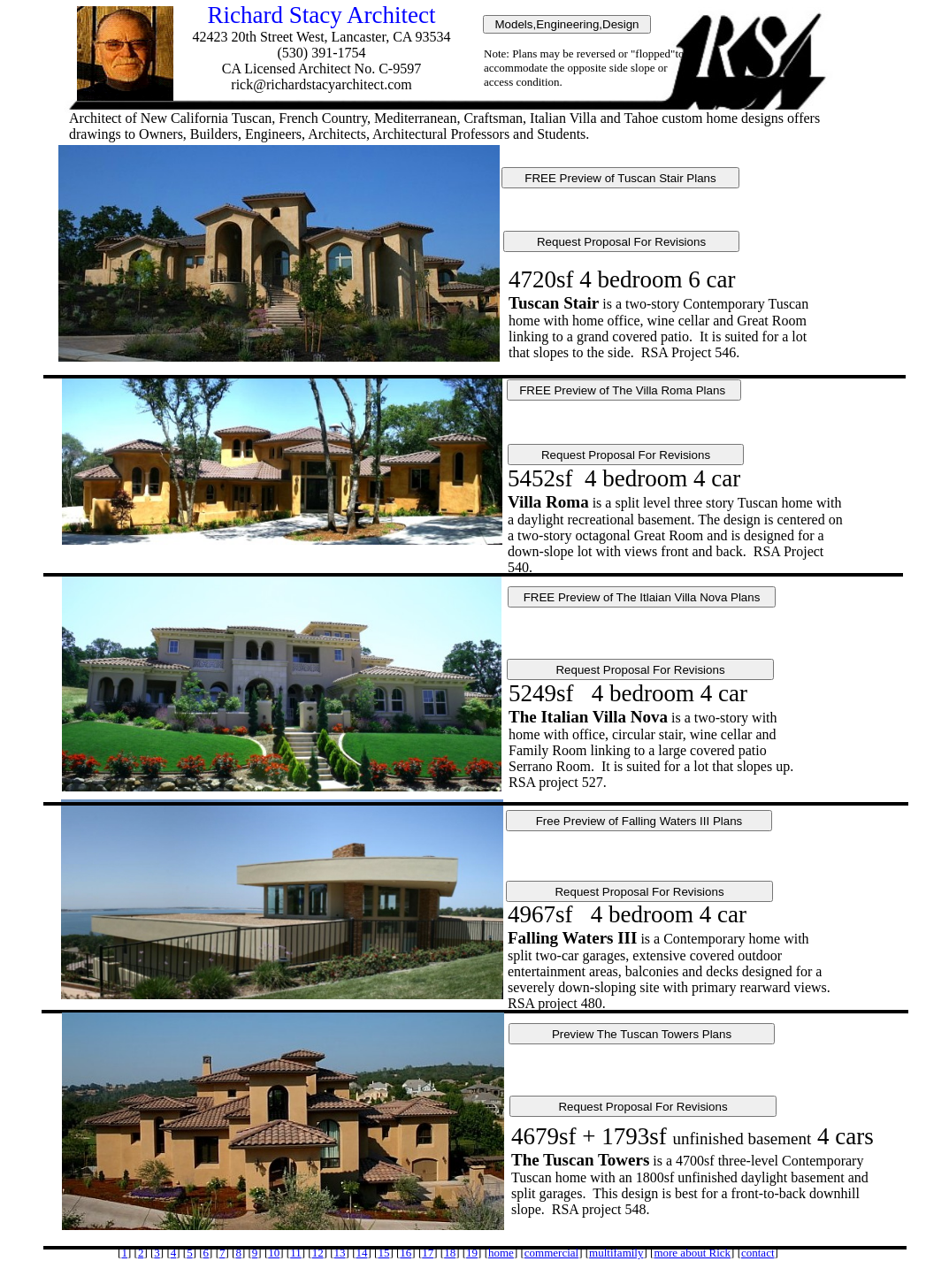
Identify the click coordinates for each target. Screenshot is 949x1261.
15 (383, 1252)
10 (273, 1252)
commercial (551, 1252)
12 (318, 1252)
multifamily (616, 1252)
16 (405, 1252)
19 (472, 1252)
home (501, 1252)
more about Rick (692, 1252)
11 (296, 1252)
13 (340, 1252)
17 (427, 1252)
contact (758, 1252)
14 (361, 1252)
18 (449, 1252)
